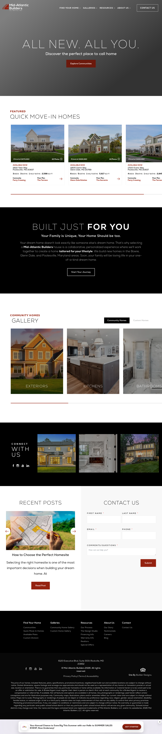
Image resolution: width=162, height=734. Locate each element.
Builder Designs (143, 675)
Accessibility (92, 676)
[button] (159, 722)
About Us (109, 622)
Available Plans (30, 634)
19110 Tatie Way (23, 169)
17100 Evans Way (138, 169)
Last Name (130, 513)
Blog (106, 638)
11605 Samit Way (80, 169)
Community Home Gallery (62, 627)
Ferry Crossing (19, 180)
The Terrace (42, 180)
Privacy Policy (70, 676)
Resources (86, 622)
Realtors (85, 641)
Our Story (108, 627)
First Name (95, 513)
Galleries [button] (89, 8)
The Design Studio (89, 631)
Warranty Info (87, 638)
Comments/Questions (102, 545)
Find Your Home (32, 622)
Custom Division (30, 638)
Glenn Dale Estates (78, 180)
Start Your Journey (81, 272)
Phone (127, 529)
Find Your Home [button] (69, 8)
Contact (126, 622)
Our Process (86, 627)
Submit (148, 563)
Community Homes (116, 320)
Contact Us (127, 627)
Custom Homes (140, 320)
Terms (82, 676)
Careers (108, 634)
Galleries (55, 622)
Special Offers (87, 645)
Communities (29, 627)
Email (92, 529)
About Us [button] (123, 8)
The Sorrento (102, 180)
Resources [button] (106, 8)
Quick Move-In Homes (33, 631)
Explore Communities (81, 63)
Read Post (40, 585)
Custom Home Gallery (60, 631)
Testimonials (110, 631)
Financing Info (87, 634)
